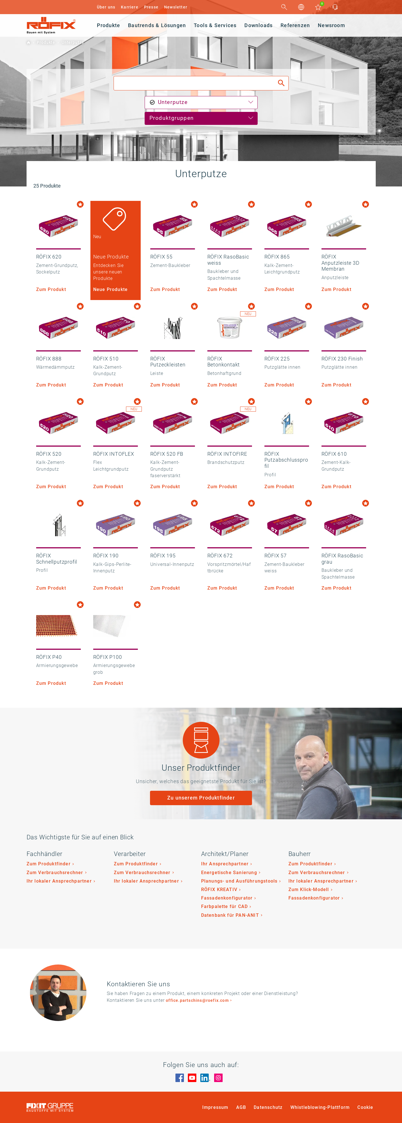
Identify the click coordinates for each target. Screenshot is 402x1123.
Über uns (106, 7)
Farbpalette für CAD (224, 906)
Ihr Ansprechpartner (225, 863)
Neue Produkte (110, 289)
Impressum (215, 1107)
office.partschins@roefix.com (197, 1000)
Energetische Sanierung (229, 872)
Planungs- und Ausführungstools (239, 881)
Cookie (365, 1107)
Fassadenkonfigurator (227, 898)
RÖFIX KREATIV (219, 889)
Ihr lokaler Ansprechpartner (59, 881)
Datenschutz (268, 1107)
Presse (151, 7)
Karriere (129, 7)
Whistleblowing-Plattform (320, 1107)
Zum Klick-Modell (308, 889)
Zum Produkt (51, 289)
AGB (241, 1107)
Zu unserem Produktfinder (201, 798)
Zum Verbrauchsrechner (55, 872)
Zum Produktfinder (49, 863)
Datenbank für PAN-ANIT (230, 915)
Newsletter (175, 7)
